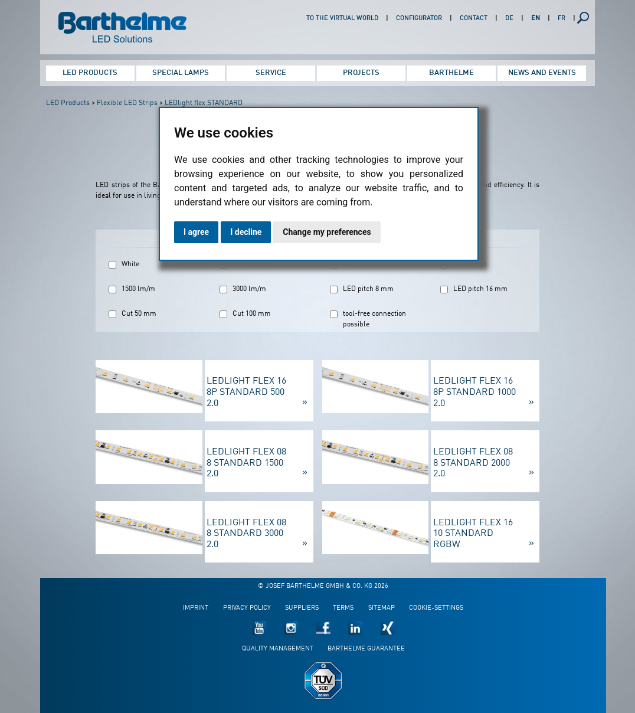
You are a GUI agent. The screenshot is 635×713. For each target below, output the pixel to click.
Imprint (195, 608)
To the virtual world (342, 18)
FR (561, 18)
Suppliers (302, 608)
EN (535, 18)
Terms (343, 608)
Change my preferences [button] (327, 232)
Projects (361, 73)
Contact (473, 18)
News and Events (542, 73)
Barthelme (451, 73)
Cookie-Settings (436, 608)
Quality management (277, 649)
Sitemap (381, 608)
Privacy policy (247, 608)
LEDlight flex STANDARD (204, 103)
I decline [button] (245, 232)
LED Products (90, 73)
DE (509, 18)
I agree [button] (196, 232)
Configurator (419, 18)
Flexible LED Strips (127, 103)
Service (271, 73)
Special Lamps (180, 73)
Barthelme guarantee (366, 649)
